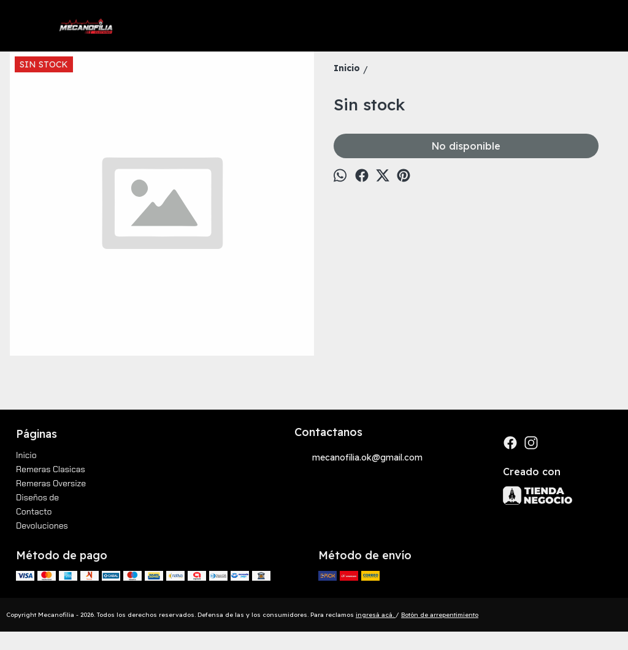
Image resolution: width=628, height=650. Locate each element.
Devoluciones (42, 525)
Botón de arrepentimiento (439, 615)
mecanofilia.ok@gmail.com (358, 458)
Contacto (34, 511)
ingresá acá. (376, 615)
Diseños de (37, 497)
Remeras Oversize (51, 483)
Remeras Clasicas (50, 469)
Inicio (26, 455)
